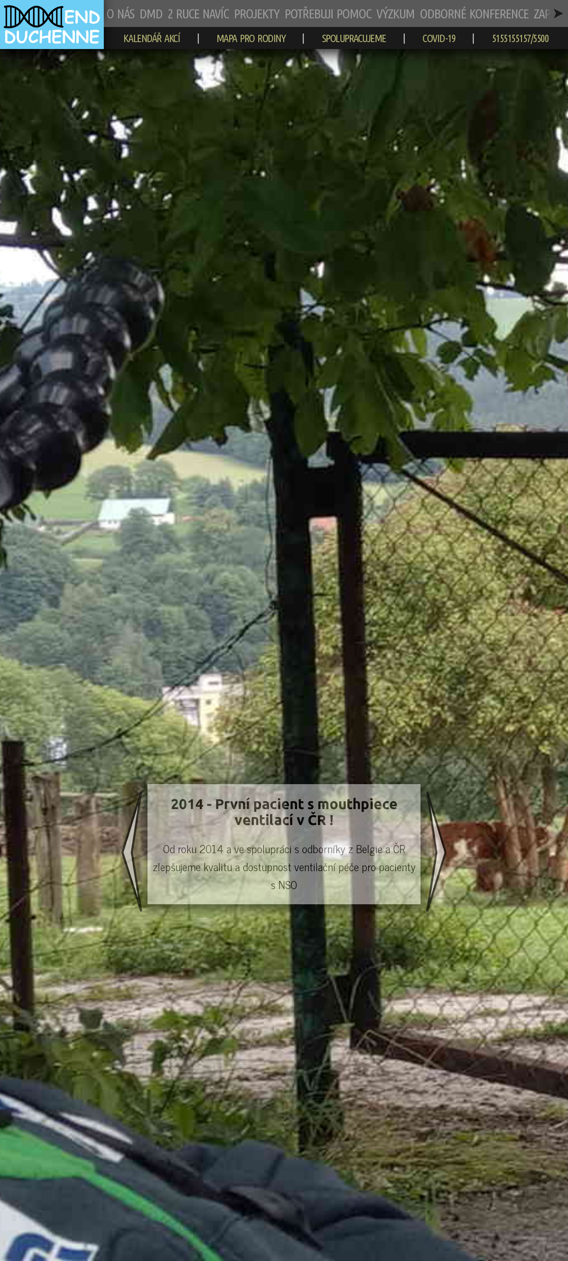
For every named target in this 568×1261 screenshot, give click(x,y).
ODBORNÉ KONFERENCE (474, 13)
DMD (150, 13)
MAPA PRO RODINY (251, 38)
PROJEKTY (256, 13)
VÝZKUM (395, 13)
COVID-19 (439, 38)
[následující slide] (436, 853)
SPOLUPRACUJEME (354, 38)
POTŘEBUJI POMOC (327, 13)
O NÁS (120, 13)
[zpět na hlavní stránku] (52, 45)
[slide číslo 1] (284, 844)
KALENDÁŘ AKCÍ (151, 38)
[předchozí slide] (131, 853)
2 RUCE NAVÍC (198, 13)
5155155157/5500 (520, 38)
